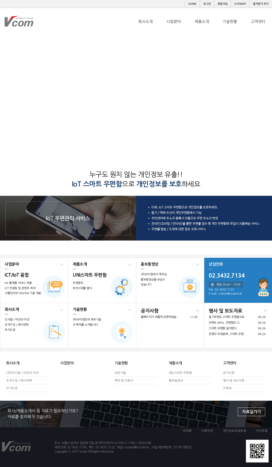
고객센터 (229, 363)
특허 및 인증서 (124, 380)
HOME (192, 3)
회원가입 (223, 3)
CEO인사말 (13, 372)
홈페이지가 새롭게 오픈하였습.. (159, 316)
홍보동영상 (176, 380)
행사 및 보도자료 (234, 380)
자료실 (227, 388)
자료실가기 (251, 412)
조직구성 (11, 380)
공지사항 (228, 372)
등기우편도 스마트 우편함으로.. (227, 316)
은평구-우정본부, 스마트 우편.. (227, 334)
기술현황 (121, 363)
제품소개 (175, 363)
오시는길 (11, 388)
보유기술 (120, 372)
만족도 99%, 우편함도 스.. (225, 322)
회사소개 (12, 363)
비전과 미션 (31, 372)
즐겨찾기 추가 (261, 3)
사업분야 (66, 363)
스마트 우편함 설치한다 (222, 328)
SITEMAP (240, 3)
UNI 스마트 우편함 (180, 372)
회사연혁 (26, 380)
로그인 (207, 3)
